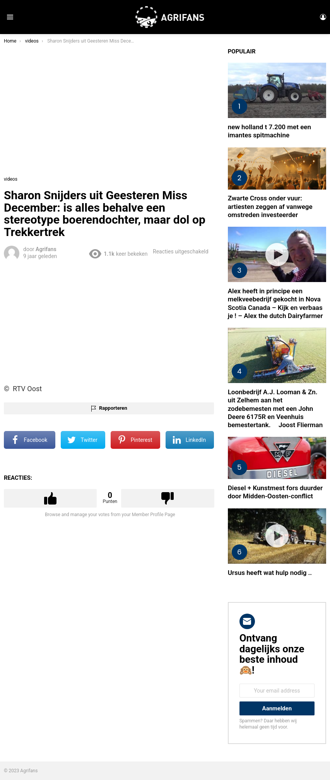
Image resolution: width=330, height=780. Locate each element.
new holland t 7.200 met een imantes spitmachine (269, 131)
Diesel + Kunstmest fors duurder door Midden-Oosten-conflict (275, 492)
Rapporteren (113, 408)
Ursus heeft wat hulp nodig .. (270, 572)
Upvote (50, 498)
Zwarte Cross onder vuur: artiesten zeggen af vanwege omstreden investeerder (270, 206)
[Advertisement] (110, 321)
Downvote (167, 498)
